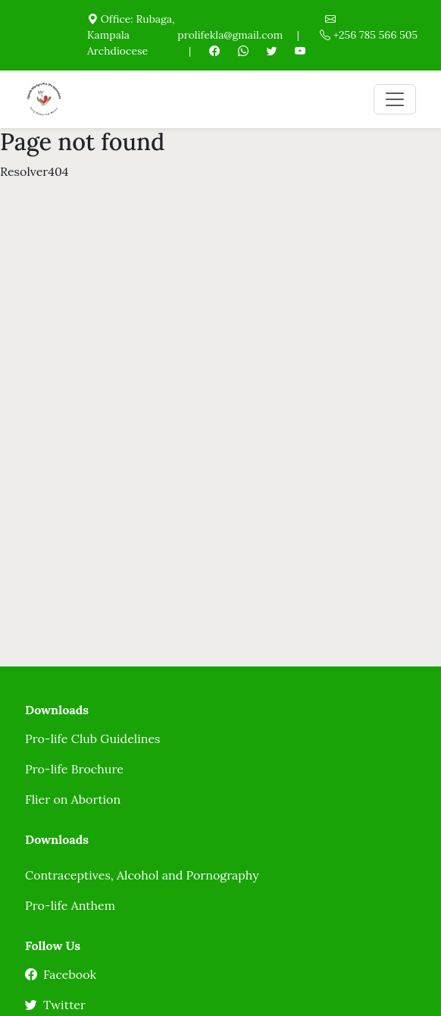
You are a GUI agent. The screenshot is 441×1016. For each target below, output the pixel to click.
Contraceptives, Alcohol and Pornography (142, 875)
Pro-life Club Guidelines (92, 738)
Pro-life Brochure (74, 768)
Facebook (60, 974)
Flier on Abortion (72, 799)
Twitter (55, 1004)
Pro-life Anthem (70, 905)
